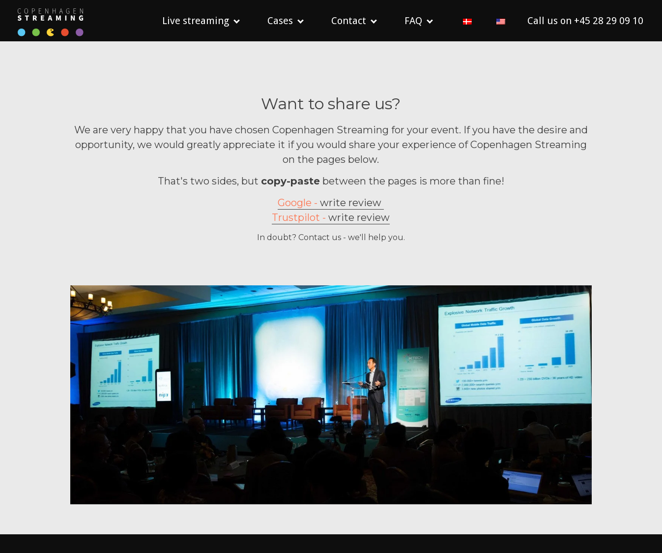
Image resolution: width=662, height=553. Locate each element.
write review (331, 212)
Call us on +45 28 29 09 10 (585, 21)
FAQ (413, 21)
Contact (348, 21)
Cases (280, 21)
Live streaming (195, 21)
